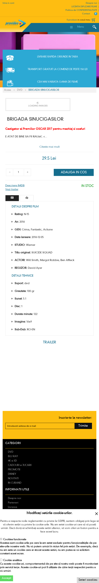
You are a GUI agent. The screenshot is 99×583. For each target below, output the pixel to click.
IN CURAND (14, 483)
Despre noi (91, 3)
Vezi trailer (11, 189)
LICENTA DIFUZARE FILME (84, 7)
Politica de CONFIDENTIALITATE (81, 10)
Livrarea (12, 507)
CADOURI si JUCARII (19, 465)
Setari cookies (88, 580)
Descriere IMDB (14, 185)
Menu (80, 27)
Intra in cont (8, 3)
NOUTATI (13, 478)
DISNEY (12, 474)
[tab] (12, 198)
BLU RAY (13, 456)
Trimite (83, 425)
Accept (6, 578)
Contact (86, 14)
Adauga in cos (74, 172)
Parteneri (13, 502)
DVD (19, 90)
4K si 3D (12, 461)
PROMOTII (14, 469)
